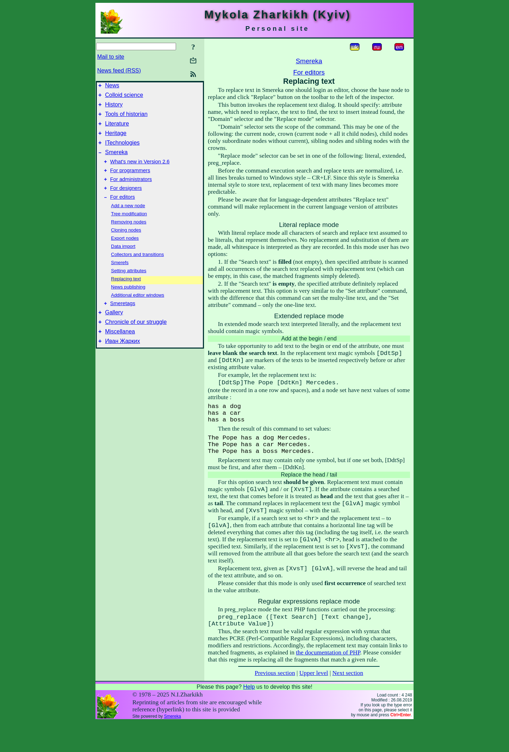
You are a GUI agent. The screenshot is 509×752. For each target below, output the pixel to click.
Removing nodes (128, 235)
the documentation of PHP (328, 682)
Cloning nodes (126, 243)
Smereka (116, 161)
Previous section (275, 703)
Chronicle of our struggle (135, 339)
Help (249, 717)
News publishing (128, 300)
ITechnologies (122, 150)
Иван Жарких (122, 360)
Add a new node (128, 219)
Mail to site (110, 57)
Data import (123, 260)
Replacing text (126, 292)
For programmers (130, 181)
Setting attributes (128, 284)
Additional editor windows (137, 308)
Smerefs (120, 276)
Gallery (114, 328)
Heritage (115, 139)
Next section (347, 703)
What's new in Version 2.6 (140, 171)
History (114, 108)
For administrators (131, 191)
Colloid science (124, 97)
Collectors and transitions (137, 268)
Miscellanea (120, 349)
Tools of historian (126, 118)
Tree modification (129, 227)
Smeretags (122, 318)
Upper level (313, 703)
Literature (117, 129)
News (112, 86)
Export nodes (125, 252)
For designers (126, 201)
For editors (122, 211)
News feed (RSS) (119, 71)
